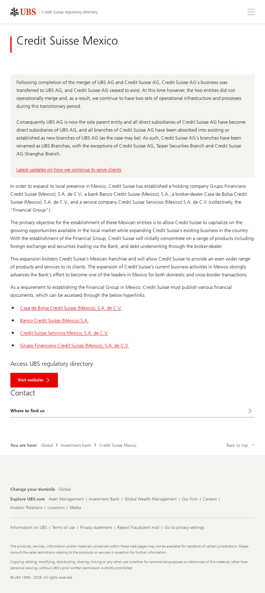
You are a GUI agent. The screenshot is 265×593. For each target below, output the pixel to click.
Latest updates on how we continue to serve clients (68, 170)
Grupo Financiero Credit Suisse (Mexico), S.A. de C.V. (74, 345)
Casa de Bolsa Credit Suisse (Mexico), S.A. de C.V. (71, 308)
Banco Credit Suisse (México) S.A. (54, 320)
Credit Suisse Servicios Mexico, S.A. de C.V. (64, 333)
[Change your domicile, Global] (65, 489)
